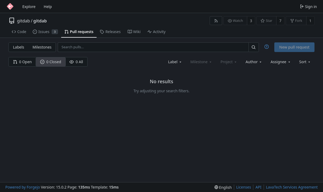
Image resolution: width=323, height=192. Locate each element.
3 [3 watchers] (251, 20)
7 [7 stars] (280, 20)
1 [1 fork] (310, 20)
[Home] (10, 6)
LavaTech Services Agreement (292, 187)
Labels (18, 47)
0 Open (22, 61)
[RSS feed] (216, 20)
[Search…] (254, 47)
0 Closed (50, 61)
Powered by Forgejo (22, 187)
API (258, 187)
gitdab (23, 20)
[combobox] (175, 61)
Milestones (41, 47)
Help (48, 6)
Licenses (243, 187)
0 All (76, 61)
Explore (28, 6)
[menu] (305, 61)
